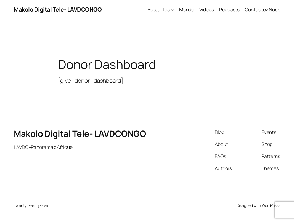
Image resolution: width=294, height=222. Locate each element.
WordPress (271, 205)
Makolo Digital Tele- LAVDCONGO (58, 9)
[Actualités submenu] (172, 9)
